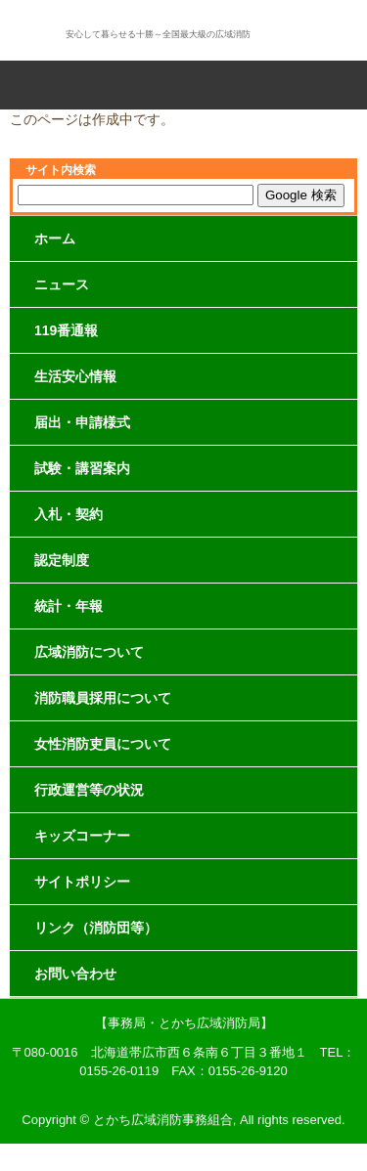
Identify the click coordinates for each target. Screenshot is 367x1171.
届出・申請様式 (82, 422)
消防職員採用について (102, 698)
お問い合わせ (75, 973)
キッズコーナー (82, 836)
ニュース (61, 284)
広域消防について (89, 652)
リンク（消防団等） (96, 927)
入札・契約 (68, 514)
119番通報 (66, 330)
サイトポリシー (82, 881)
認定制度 (61, 560)
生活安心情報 (75, 376)
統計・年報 (68, 606)
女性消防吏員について (102, 744)
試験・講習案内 (82, 468)
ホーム (54, 238)
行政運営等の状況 (89, 790)
